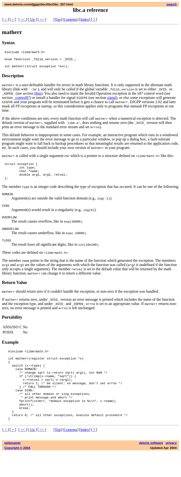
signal (111, 101)
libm (37, 97)
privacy (171, 467)
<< (23, 19)
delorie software (151, 467)
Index (84, 19)
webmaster (12, 467)
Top (58, 19)
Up (32, 19)
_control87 (21, 101)
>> (42, 19)
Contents (70, 19)
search (172, 4)
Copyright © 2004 (17, 472)
